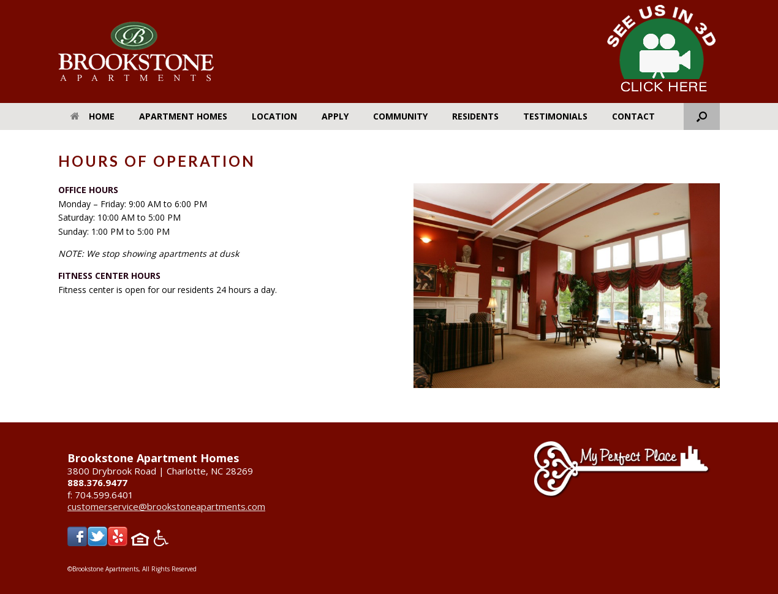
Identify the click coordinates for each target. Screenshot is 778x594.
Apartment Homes (183, 116)
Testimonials (555, 116)
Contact (633, 116)
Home (92, 116)
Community (400, 116)
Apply (335, 116)
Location (274, 116)
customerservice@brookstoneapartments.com (166, 506)
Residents (475, 116)
